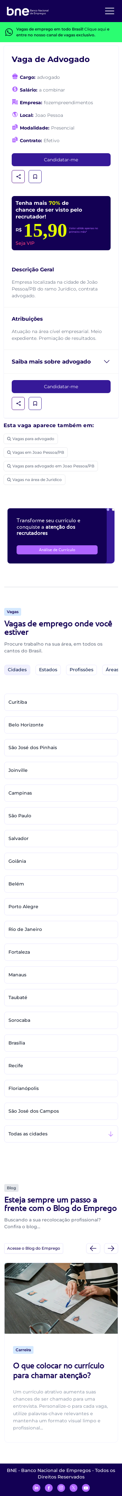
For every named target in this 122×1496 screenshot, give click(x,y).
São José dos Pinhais (32, 747)
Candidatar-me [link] (61, 160)
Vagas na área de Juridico (34, 479)
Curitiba (17, 702)
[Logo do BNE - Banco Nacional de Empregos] (28, 10)
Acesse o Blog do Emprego (33, 1248)
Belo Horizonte (26, 725)
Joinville (18, 770)
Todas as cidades (27, 1134)
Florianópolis (23, 1088)
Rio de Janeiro (25, 929)
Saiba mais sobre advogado (51, 361)
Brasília (16, 1043)
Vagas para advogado (30, 438)
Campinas (20, 793)
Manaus (17, 975)
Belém (16, 884)
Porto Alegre (23, 906)
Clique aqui (95, 29)
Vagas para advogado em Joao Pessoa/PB (50, 466)
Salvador (18, 838)
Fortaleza (19, 952)
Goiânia (17, 861)
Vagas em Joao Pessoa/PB (35, 452)
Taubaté (17, 997)
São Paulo (19, 816)
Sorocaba (19, 1020)
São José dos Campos (33, 1111)
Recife (15, 1066)
